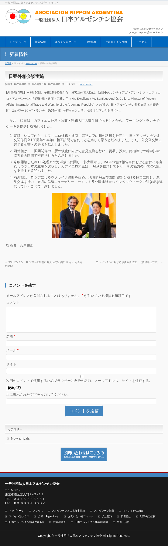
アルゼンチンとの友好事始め (68, 511)
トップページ (16, 511)
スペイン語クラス (19, 517)
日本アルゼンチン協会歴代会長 (27, 522)
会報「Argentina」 (48, 517)
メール (12, 355)
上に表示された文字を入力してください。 (38, 399)
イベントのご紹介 (133, 511)
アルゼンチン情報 (104, 511)
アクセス (38, 511)
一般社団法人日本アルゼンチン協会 (78, 536)
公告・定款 (123, 522)
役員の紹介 (59, 522)
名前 (10, 341)
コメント (13, 303)
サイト (11, 369)
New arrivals (86, 84)
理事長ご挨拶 (147, 517)
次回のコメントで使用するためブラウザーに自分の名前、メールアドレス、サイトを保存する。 (79, 386)
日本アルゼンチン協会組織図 (91, 522)
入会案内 (107, 517)
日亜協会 (126, 517)
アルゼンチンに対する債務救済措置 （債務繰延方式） (129, 262)
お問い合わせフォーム (80, 517)
